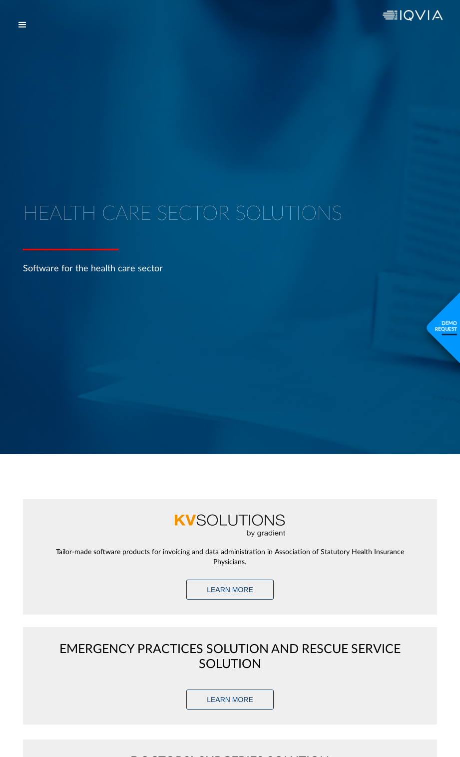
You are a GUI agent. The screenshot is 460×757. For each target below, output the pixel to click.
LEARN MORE (230, 590)
